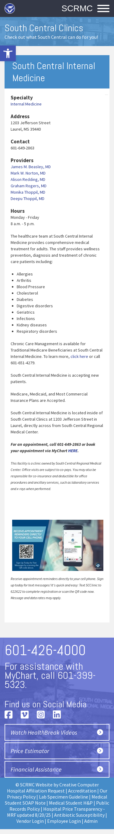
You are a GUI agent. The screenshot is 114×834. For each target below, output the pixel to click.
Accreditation (82, 791)
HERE (73, 450)
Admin (91, 821)
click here (79, 356)
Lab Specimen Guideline (63, 797)
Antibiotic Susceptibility (79, 815)
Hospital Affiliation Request (36, 791)
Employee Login (64, 821)
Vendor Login (30, 821)
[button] (8, 53)
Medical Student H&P (71, 803)
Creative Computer (79, 785)
